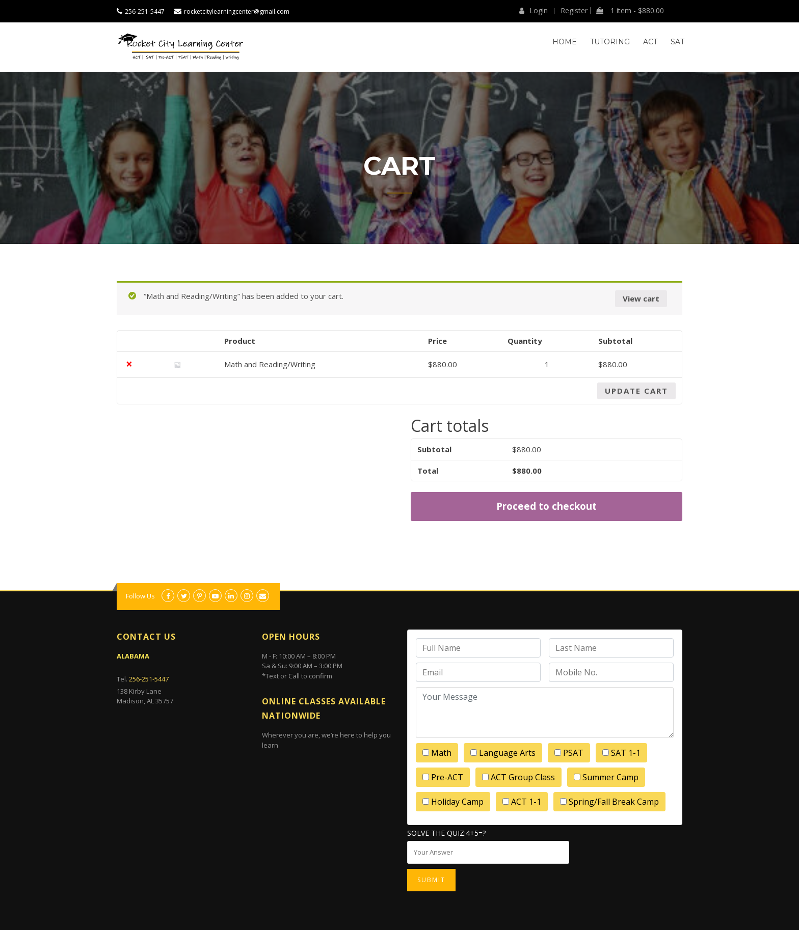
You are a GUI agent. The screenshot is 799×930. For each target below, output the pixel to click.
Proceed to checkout (546, 506)
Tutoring (610, 41)
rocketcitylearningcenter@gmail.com (236, 11)
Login (533, 10)
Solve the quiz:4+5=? (446, 833)
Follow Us (140, 595)
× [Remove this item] (129, 364)
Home (564, 41)
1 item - (630, 10)
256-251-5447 (145, 11)
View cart (641, 298)
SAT (677, 41)
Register (574, 10)
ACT (650, 41)
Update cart (636, 391)
